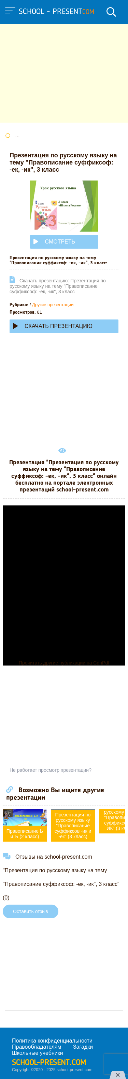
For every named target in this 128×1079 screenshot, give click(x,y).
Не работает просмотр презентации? (50, 770)
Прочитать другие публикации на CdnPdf (64, 663)
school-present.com (49, 1063)
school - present (56, 12)
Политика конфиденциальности (52, 1041)
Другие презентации (53, 304)
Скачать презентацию (53, 326)
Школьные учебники (37, 1053)
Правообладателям (36, 1047)
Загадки (83, 1047)
